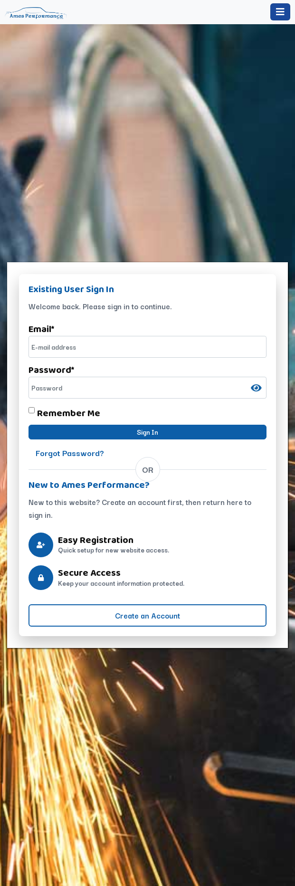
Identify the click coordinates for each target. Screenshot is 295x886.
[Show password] (256, 388)
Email (41, 328)
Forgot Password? (70, 452)
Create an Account (147, 615)
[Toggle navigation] (280, 11)
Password (51, 369)
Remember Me (68, 413)
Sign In (147, 432)
